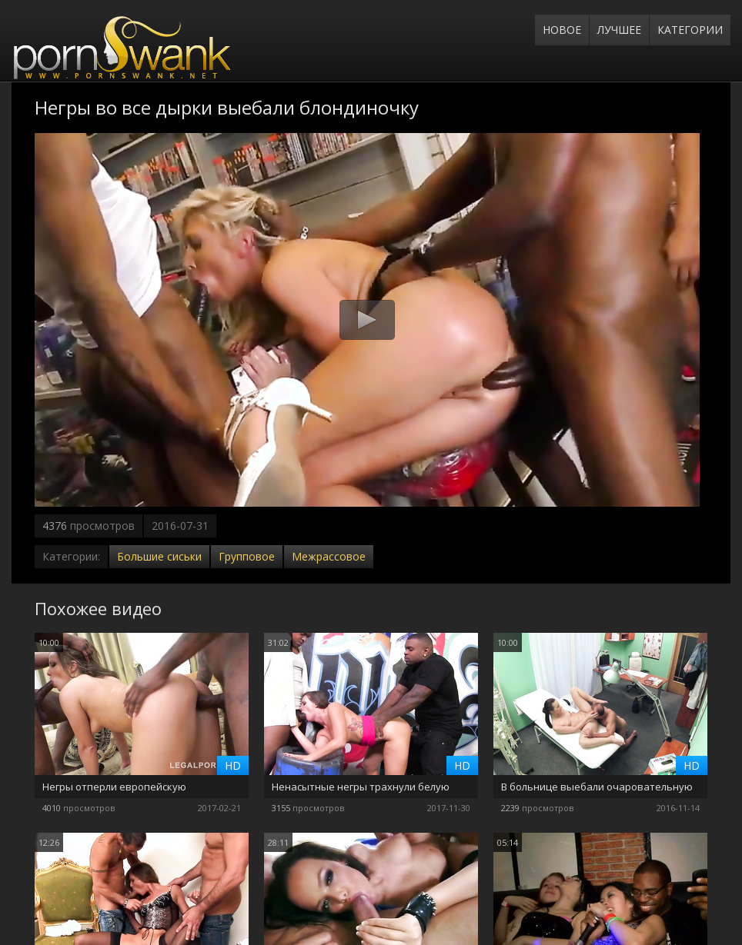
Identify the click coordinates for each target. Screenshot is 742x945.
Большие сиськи (159, 556)
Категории (690, 29)
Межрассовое (329, 556)
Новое (562, 29)
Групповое (247, 556)
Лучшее (619, 29)
